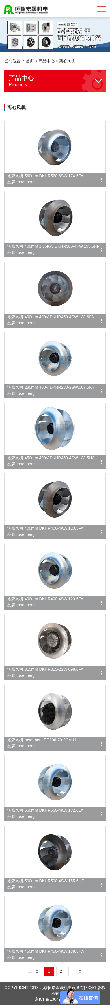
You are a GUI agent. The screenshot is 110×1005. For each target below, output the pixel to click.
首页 (30, 61)
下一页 (77, 971)
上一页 (33, 971)
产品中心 (46, 61)
